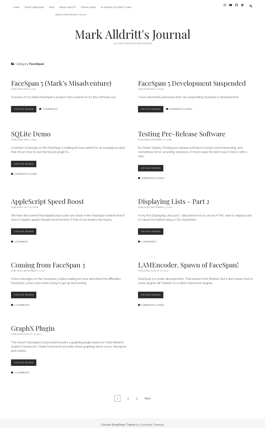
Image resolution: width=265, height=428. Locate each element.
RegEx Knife (66, 7)
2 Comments (148, 238)
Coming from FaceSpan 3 (48, 261)
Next (147, 395)
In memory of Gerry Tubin (116, 7)
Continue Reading (27, 106)
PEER (51, 7)
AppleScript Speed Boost (47, 198)
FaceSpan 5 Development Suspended (192, 79)
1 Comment (21, 238)
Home (16, 7)
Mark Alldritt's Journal (132, 31)
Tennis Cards (88, 7)
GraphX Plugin (33, 324)
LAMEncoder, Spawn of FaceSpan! (188, 261)
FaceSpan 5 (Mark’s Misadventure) (61, 79)
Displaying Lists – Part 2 (173, 198)
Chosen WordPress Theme (118, 421)
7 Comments (53, 106)
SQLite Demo (31, 130)
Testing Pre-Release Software (181, 130)
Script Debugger (34, 7)
